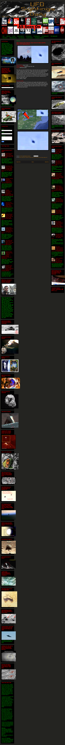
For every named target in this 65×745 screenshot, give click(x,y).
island (33, 157)
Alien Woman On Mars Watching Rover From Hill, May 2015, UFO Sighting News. (57, 162)
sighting (44, 157)
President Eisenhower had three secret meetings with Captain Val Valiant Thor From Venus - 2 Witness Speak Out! (7, 193)
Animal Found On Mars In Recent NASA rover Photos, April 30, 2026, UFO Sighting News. (7, 155)
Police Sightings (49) (54, 36)
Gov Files (13, 36)
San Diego (41, 157)
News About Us (5, 37)
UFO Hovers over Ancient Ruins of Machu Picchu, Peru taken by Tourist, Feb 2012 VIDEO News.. (7, 242)
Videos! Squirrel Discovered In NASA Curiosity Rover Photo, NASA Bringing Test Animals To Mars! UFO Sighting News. (57, 176)
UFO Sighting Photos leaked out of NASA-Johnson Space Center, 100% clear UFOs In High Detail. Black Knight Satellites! (57, 224)
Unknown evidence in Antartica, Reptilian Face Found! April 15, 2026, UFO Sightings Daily (7, 180)
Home (3, 36)
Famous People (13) (20, 36)
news (39, 157)
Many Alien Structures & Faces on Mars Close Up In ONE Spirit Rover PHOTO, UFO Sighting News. (57, 248)
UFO (46, 157)
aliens (20, 157)
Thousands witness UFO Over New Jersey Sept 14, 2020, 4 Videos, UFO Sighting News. (57, 151)
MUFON (37, 157)
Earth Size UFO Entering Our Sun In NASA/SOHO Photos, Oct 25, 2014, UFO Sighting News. (7, 204)
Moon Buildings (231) (45, 36)
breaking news (23, 157)
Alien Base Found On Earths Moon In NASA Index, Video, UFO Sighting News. (57, 236)
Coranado (30, 157)
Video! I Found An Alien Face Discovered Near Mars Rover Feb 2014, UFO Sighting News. (57, 260)
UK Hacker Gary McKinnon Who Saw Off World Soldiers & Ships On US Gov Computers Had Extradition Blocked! (7, 268)
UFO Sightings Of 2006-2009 (39, 37)
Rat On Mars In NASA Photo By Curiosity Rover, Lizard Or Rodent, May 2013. (57, 212)
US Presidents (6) (28, 36)
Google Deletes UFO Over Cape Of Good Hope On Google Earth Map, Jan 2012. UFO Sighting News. (7, 230)
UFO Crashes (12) (21, 37)
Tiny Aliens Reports (29, 37)
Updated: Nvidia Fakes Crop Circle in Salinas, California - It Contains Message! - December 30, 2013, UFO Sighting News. (7, 255)
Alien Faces (8, 36)
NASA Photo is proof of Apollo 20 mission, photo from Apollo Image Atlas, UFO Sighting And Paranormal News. (57, 189)
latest (34, 157)
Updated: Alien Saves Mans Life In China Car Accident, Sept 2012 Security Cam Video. (57, 200)
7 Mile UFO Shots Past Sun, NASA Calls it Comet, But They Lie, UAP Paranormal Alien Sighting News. (7, 217)
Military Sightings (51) (13, 37)
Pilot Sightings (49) (37, 36)
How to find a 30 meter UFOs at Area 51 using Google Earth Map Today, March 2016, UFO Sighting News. (7, 169)
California (27, 157)
